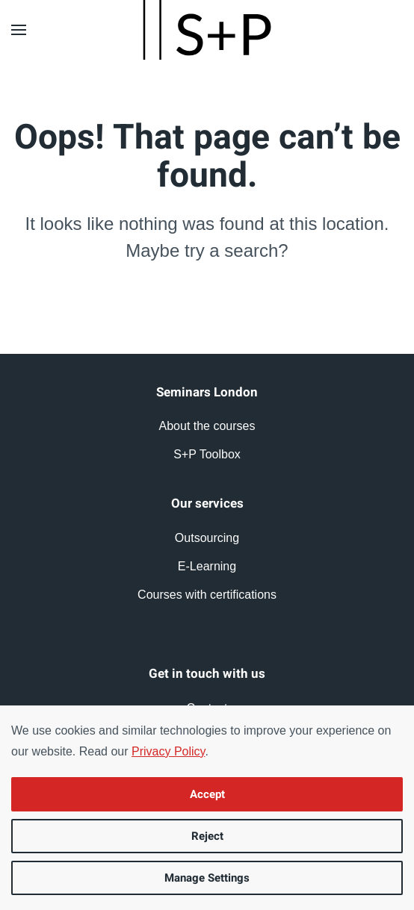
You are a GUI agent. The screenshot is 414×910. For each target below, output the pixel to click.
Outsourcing (207, 538)
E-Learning (207, 566)
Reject (207, 836)
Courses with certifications (207, 594)
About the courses (207, 426)
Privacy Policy (168, 751)
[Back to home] (207, 30)
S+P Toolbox (207, 454)
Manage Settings (207, 878)
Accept (207, 794)
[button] (18, 30)
